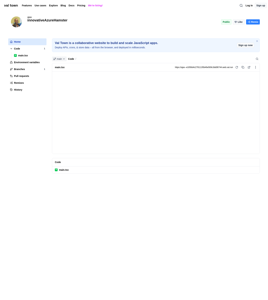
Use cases (40, 5)
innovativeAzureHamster (47, 20)
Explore (53, 5)
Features (27, 5)
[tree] (27, 65)
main (59, 59)
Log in (249, 5)
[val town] (11, 5)
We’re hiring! (95, 5)
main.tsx (62, 169)
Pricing (81, 5)
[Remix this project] (253, 21)
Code (71, 59)
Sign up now (245, 45)
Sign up (260, 5)
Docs (71, 5)
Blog (63, 5)
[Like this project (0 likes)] (239, 21)
